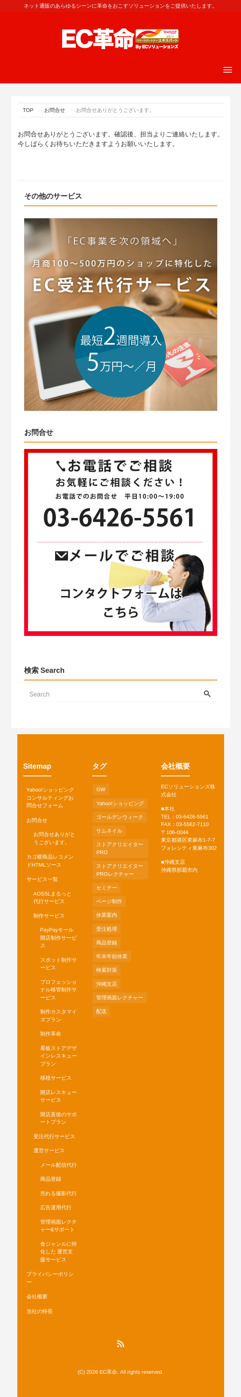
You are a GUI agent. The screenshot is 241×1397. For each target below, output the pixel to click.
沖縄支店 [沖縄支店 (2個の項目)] (106, 984)
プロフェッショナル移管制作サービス (58, 990)
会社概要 (37, 1296)
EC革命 (108, 1372)
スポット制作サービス (58, 964)
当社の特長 (40, 1311)
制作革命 (50, 1034)
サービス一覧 (42, 879)
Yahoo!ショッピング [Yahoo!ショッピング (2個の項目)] (120, 803)
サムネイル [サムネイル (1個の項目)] (109, 831)
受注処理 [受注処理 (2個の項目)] (106, 929)
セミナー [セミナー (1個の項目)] (106, 888)
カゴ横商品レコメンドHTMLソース (50, 861)
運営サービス (49, 1150)
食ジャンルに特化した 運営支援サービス (58, 1252)
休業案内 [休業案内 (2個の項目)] (106, 915)
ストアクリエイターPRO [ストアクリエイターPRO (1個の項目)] (119, 848)
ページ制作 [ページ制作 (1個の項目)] (109, 901)
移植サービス (56, 1078)
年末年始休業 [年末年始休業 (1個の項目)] (112, 956)
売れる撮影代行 (58, 1193)
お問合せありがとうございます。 (54, 838)
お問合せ (37, 820)
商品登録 (50, 1179)
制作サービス (49, 916)
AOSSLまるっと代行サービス (52, 898)
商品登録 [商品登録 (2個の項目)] (106, 943)
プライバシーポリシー (50, 1278)
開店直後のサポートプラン (58, 1118)
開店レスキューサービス (58, 1096)
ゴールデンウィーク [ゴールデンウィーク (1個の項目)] (119, 817)
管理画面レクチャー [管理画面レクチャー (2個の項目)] (119, 998)
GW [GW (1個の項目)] (100, 789)
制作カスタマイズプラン (58, 1016)
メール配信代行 (58, 1165)
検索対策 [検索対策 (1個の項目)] (106, 970)
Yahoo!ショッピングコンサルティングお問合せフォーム (50, 797)
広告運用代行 (56, 1207)
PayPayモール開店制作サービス (58, 937)
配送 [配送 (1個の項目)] (101, 1011)
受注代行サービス (54, 1136)
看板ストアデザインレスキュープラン (58, 1056)
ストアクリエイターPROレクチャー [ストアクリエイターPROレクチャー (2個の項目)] (119, 870)
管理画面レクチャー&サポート (58, 1226)
